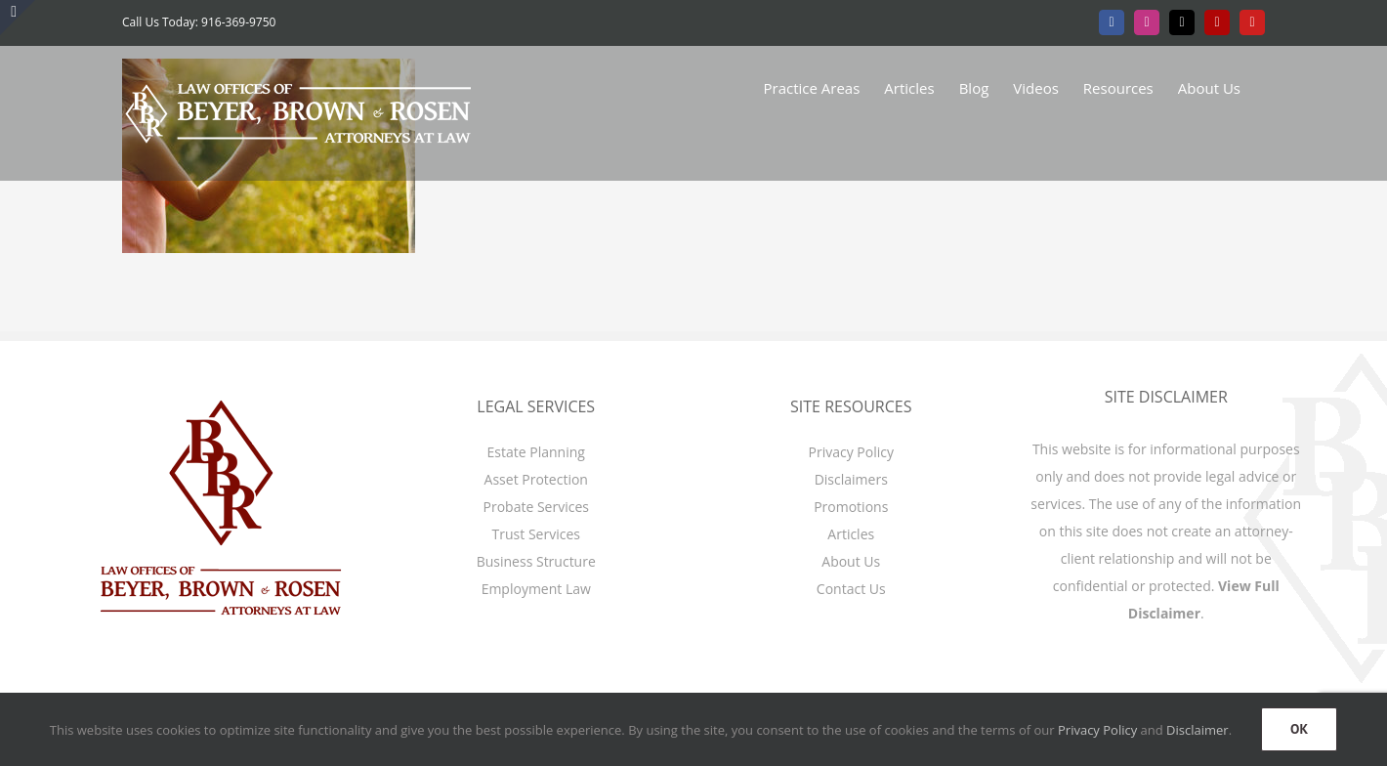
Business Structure (536, 561)
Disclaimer (1197, 730)
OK (1299, 729)
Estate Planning (536, 452)
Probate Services (536, 506)
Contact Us (851, 588)
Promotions (851, 506)
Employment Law (536, 588)
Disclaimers (851, 479)
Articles (850, 534)
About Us (850, 561)
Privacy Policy (851, 452)
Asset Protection (536, 479)
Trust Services (536, 534)
